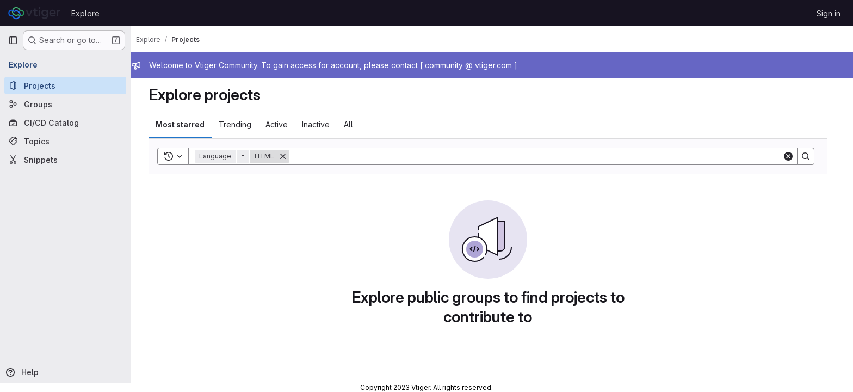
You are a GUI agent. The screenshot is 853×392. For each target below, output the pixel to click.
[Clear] (792, 156)
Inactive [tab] (319, 124)
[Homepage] (34, 13)
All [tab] (352, 124)
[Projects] (65, 85)
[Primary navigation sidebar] (13, 40)
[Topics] (65, 141)
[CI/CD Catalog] (65, 122)
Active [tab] (280, 124)
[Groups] (65, 104)
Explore (85, 13)
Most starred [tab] (183, 124)
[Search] (539, 156)
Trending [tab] (238, 124)
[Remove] (286, 156)
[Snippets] (65, 159)
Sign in (828, 13)
